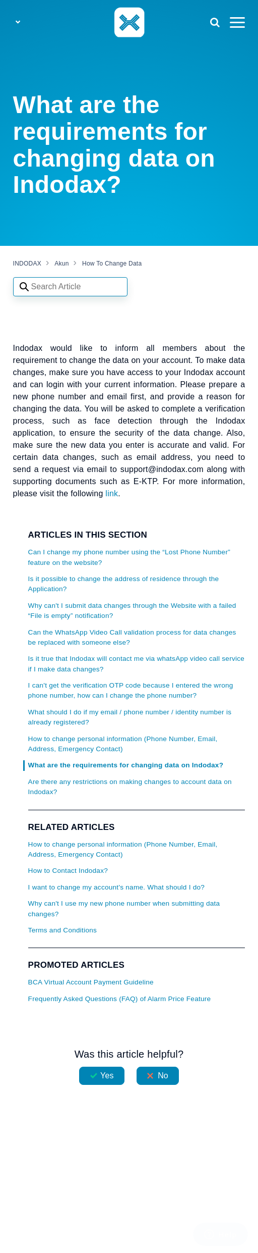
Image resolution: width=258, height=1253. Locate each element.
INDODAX (27, 263)
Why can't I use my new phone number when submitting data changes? (124, 908)
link (111, 493)
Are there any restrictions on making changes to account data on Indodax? (130, 787)
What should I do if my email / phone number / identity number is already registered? (130, 717)
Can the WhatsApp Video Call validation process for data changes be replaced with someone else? (132, 637)
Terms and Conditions (62, 930)
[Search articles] (70, 286)
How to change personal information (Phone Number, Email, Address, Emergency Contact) (123, 744)
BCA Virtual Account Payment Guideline (91, 982)
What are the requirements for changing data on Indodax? (126, 765)
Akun (61, 263)
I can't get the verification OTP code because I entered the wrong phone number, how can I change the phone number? (130, 690)
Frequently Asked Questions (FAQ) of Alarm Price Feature (119, 999)
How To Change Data (112, 263)
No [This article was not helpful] (163, 1075)
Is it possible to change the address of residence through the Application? (123, 584)
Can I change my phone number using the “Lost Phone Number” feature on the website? (129, 557)
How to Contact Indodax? (68, 870)
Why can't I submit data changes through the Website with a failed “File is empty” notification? (132, 610)
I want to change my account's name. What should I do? (116, 887)
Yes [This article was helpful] (106, 1075)
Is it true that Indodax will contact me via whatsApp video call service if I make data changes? (136, 663)
